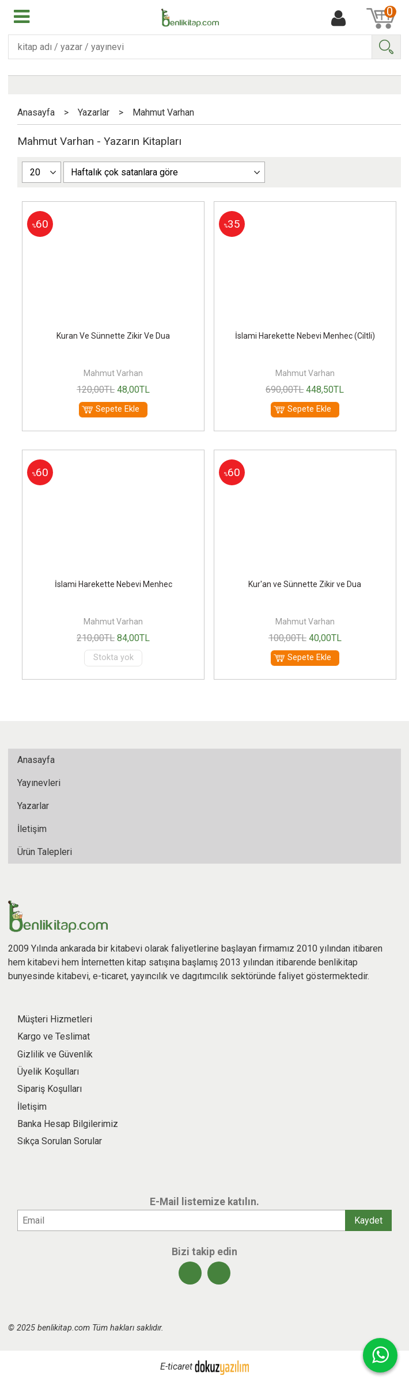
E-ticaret (176, 1367)
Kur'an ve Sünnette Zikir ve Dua (304, 584)
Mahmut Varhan (113, 373)
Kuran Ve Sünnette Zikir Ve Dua (113, 335)
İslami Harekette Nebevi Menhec (113, 584)
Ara (386, 47)
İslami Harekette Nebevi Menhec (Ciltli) (305, 335)
